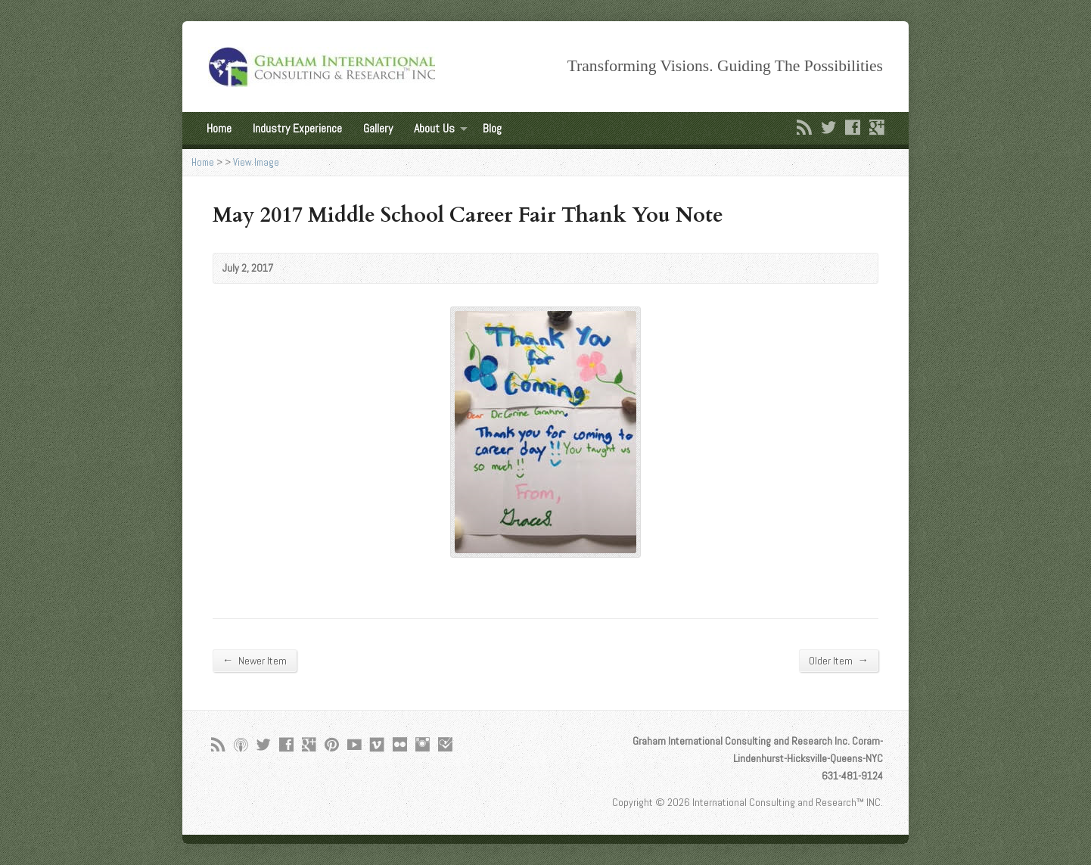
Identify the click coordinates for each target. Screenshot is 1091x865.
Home (219, 128)
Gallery (378, 128)
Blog (492, 128)
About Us (434, 128)
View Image (256, 162)
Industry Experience (297, 128)
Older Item (839, 660)
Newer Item (254, 660)
